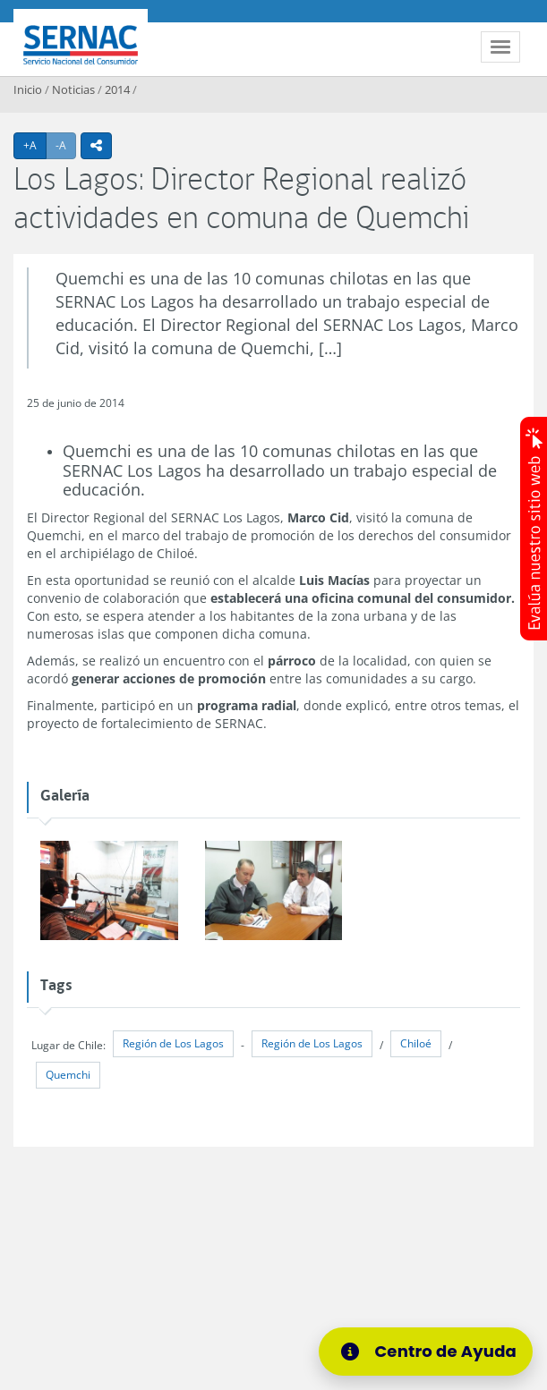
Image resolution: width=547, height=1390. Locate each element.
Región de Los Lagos (173, 1043)
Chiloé (416, 1043)
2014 (117, 89)
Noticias (73, 89)
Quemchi (68, 1074)
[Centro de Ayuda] (426, 1351)
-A (66, 145)
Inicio (27, 89)
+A (35, 145)
